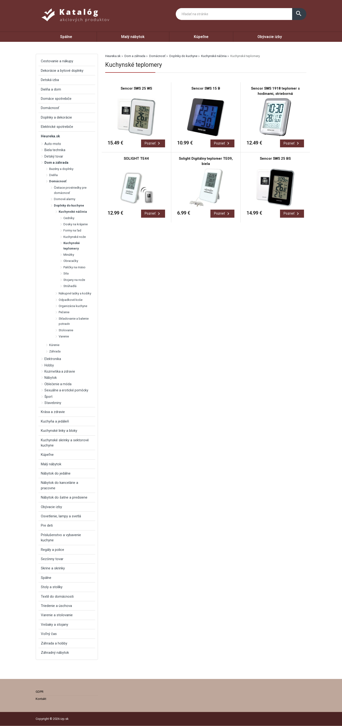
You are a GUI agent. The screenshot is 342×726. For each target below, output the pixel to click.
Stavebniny (52, 403)
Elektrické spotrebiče (57, 127)
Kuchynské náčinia (214, 56)
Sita (66, 273)
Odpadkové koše (70, 300)
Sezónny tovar (52, 559)
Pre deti (47, 525)
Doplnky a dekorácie (56, 117)
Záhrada (55, 351)
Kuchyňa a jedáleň (55, 421)
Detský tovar (53, 156)
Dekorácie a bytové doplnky (62, 70)
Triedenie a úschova (56, 606)
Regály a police (52, 550)
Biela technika (54, 150)
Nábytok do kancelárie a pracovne (59, 485)
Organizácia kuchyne (73, 306)
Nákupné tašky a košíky (75, 293)
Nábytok (50, 378)
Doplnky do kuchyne (183, 56)
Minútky (68, 254)
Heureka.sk (113, 56)
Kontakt (41, 699)
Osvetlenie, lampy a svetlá (61, 516)
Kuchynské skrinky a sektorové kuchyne (65, 442)
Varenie (64, 336)
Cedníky (68, 218)
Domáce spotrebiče (56, 98)
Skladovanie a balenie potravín (74, 321)
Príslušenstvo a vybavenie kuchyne (61, 537)
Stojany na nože (74, 280)
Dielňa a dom (51, 89)
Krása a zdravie (53, 412)
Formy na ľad (72, 230)
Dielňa (53, 175)
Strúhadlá (69, 286)
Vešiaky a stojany (54, 624)
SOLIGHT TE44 (136, 158)
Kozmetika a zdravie (59, 371)
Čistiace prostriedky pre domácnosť (70, 190)
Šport (48, 397)
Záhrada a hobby (54, 643)
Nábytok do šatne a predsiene (64, 497)
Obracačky (70, 261)
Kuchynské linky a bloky (59, 430)
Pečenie (64, 312)
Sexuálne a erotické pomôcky (66, 390)
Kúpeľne (201, 36)
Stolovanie (66, 330)
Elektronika (52, 359)
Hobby (49, 365)
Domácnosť (157, 56)
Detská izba (50, 80)
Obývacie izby (269, 36)
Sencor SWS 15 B (205, 88)
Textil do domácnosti (57, 596)
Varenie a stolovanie (57, 615)
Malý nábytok (133, 36)
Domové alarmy (64, 199)
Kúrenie (54, 345)
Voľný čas (49, 634)
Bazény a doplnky (61, 169)
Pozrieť (153, 143)
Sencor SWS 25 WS (136, 88)
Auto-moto (52, 144)
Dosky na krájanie (75, 224)
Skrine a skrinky (53, 568)
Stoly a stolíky (51, 587)
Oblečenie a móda (57, 384)
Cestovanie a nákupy (57, 61)
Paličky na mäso (74, 267)
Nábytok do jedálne (56, 473)
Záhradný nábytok (55, 652)
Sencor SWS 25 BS (275, 158)
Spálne (66, 36)
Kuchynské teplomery (71, 245)
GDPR (39, 691)
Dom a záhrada (134, 56)
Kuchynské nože (74, 237)
